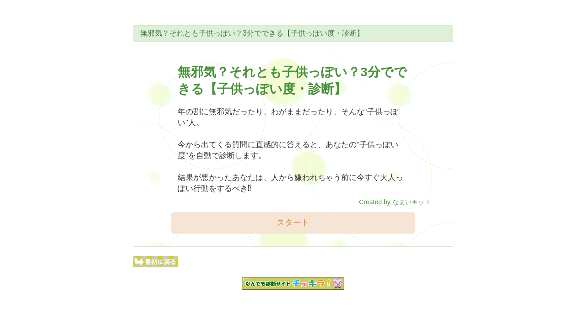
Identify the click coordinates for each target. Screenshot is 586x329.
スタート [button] (293, 222)
